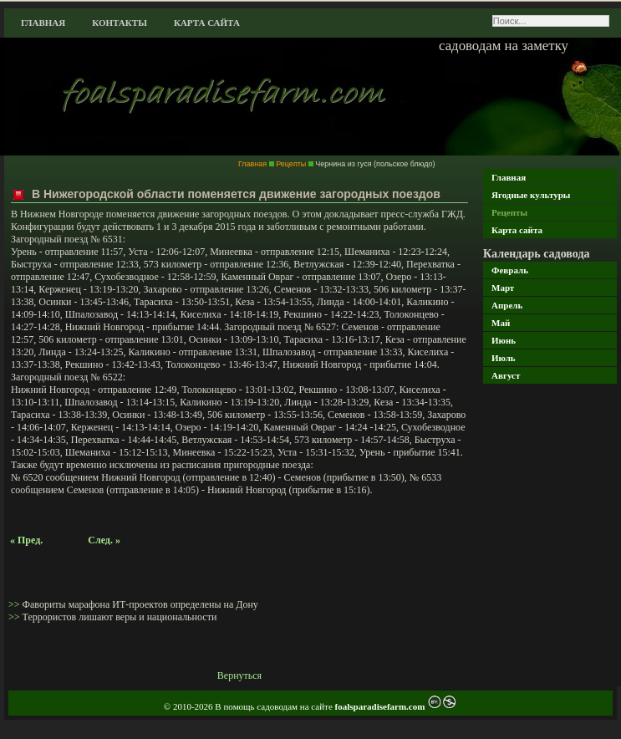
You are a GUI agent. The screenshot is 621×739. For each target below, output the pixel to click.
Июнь (503, 340)
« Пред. (26, 540)
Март (502, 288)
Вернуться (239, 675)
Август (505, 375)
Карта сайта (207, 23)
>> (15, 604)
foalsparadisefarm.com (381, 706)
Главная (43, 23)
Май (500, 323)
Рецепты (509, 212)
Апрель (506, 305)
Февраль (509, 270)
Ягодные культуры (530, 195)
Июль (503, 358)
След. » (104, 540)
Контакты (119, 23)
